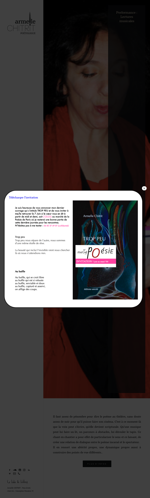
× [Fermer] (144, 188)
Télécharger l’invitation (23, 198)
